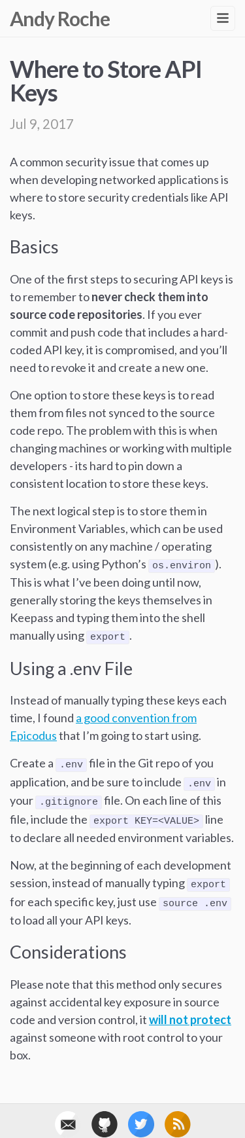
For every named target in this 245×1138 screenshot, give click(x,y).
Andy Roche (60, 18)
